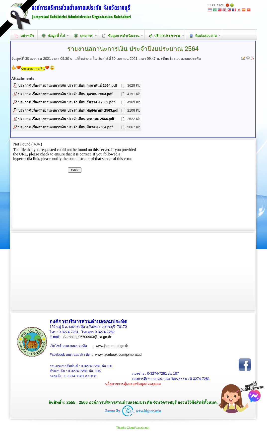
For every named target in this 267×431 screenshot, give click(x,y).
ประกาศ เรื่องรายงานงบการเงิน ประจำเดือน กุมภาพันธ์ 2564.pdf (67, 85)
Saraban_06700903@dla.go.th (87, 337)
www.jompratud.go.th (112, 346)
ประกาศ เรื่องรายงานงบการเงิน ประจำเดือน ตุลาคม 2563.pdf (65, 94)
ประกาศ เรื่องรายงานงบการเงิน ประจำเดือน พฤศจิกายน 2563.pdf (68, 110)
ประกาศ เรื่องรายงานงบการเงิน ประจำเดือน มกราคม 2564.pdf (66, 119)
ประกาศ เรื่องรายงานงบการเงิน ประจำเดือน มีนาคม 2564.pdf (65, 127)
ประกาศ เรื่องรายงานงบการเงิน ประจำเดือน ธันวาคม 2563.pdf (66, 102)
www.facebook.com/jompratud (118, 355)
